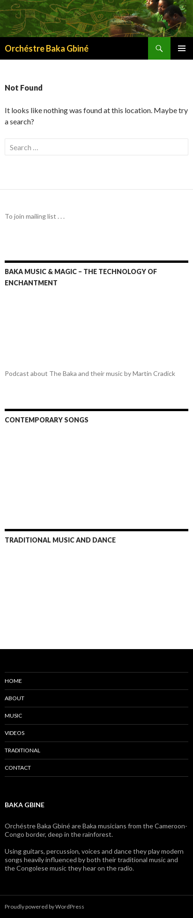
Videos (14, 732)
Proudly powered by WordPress (44, 906)
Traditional (22, 750)
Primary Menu (182, 48)
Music (13, 715)
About (14, 698)
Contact (18, 767)
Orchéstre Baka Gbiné (47, 48)
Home (13, 680)
